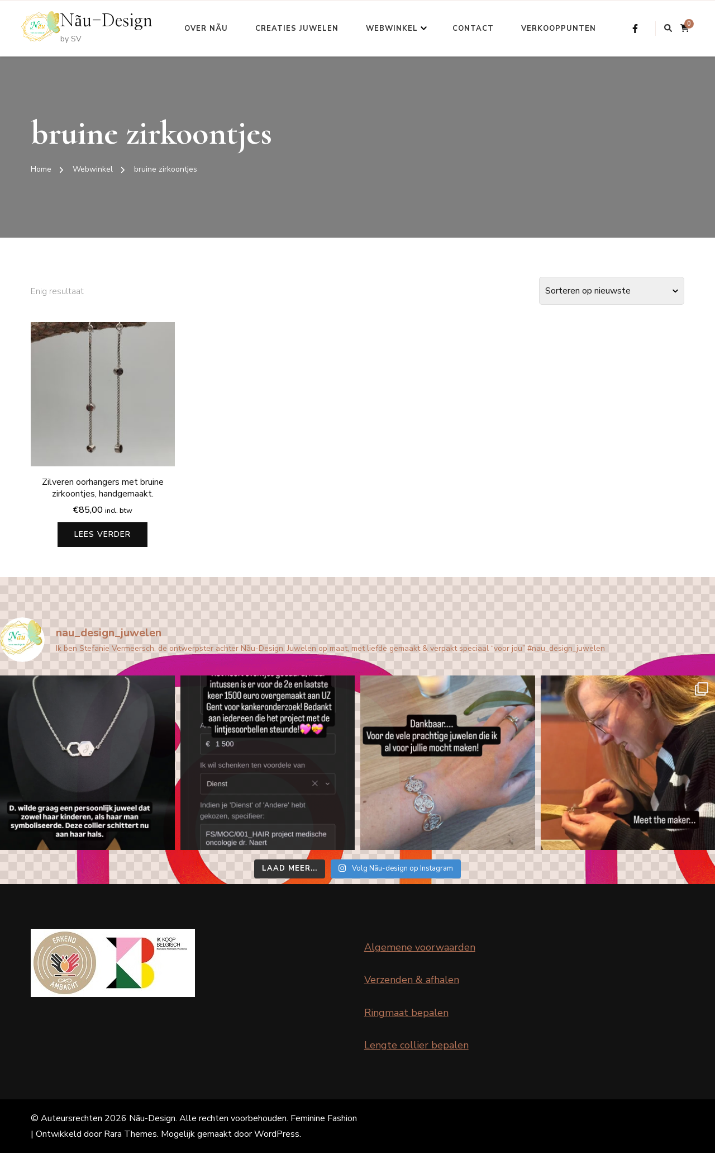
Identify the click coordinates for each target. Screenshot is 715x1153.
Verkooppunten (558, 28)
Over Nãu (206, 28)
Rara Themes (130, 1134)
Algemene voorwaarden (419, 947)
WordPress (276, 1134)
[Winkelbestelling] (611, 291)
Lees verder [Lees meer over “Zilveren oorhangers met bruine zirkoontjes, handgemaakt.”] (102, 534)
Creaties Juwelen (297, 28)
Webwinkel (392, 28)
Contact (473, 28)
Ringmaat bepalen (406, 1012)
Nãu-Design (106, 21)
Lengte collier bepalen (416, 1045)
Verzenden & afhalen (411, 979)
